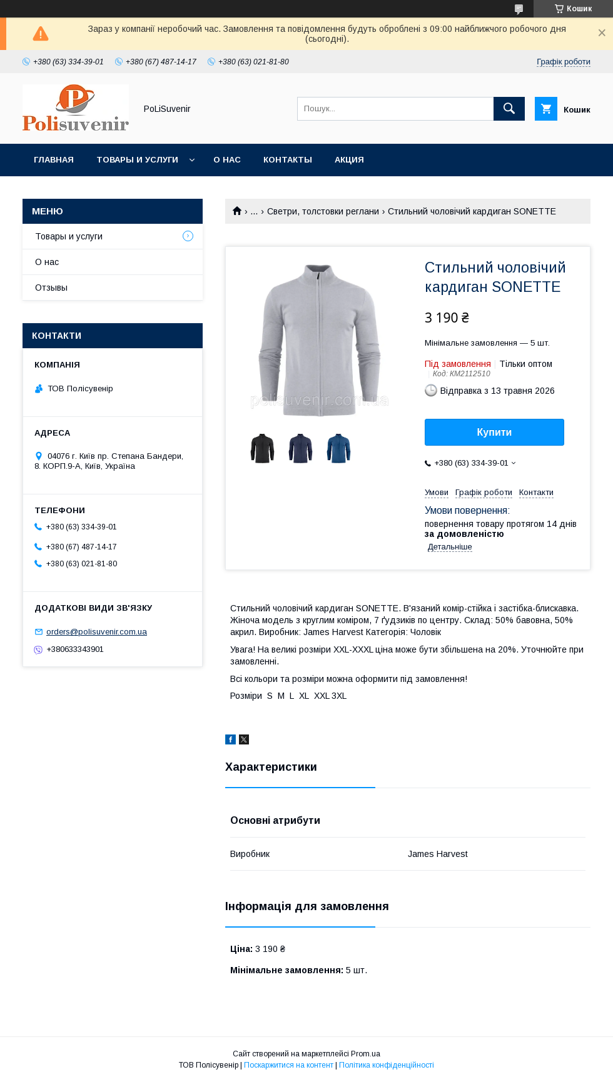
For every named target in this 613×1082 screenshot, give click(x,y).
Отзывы (51, 288)
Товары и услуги (137, 159)
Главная (54, 159)
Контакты (287, 159)
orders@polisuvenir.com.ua (96, 631)
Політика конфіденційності (386, 1065)
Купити (494, 432)
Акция (349, 159)
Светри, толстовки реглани (323, 211)
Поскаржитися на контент (288, 1065)
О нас (227, 159)
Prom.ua (365, 1053)
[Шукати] (509, 109)
